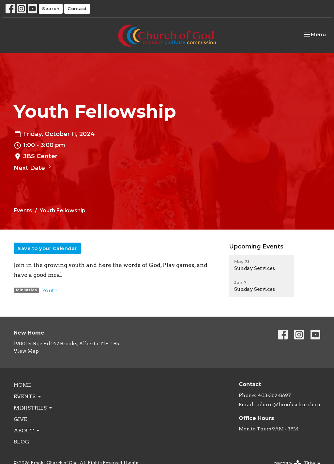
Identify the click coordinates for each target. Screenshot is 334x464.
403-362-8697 (274, 395)
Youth (50, 290)
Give (20, 419)
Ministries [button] (33, 408)
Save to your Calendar (47, 248)
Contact (77, 8)
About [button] (27, 430)
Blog (21, 442)
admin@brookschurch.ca (288, 405)
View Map (26, 351)
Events (23, 210)
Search (50, 8)
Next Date (33, 168)
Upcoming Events (256, 246)
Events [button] (28, 396)
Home (22, 385)
